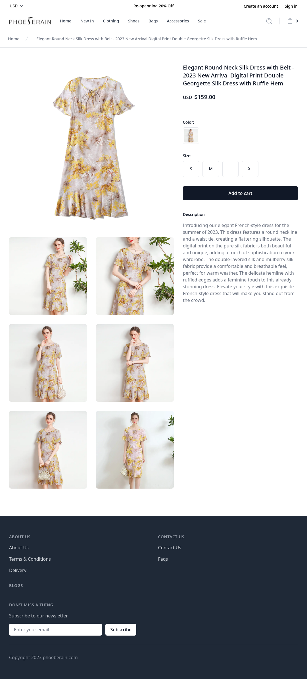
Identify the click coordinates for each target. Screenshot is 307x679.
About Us (19, 548)
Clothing (111, 21)
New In (87, 21)
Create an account (261, 6)
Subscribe (120, 630)
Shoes (133, 21)
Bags (153, 21)
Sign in (291, 6)
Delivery (17, 570)
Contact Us (169, 548)
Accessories (178, 21)
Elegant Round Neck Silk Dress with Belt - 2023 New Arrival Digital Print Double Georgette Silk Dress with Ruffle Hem (146, 38)
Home (65, 21)
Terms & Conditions (30, 559)
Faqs (163, 559)
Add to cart (240, 193)
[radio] (191, 135)
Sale (202, 21)
